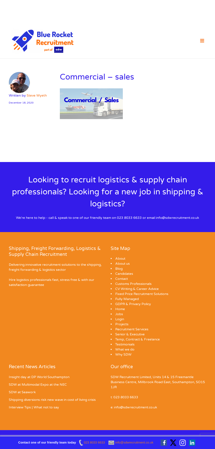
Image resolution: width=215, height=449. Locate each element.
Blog (119, 269)
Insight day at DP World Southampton (39, 377)
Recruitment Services (131, 329)
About (120, 258)
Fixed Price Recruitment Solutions (141, 294)
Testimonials (125, 344)
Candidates (124, 274)
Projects (121, 324)
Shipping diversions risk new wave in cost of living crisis (52, 400)
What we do (124, 349)
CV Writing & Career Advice (137, 289)
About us (122, 264)
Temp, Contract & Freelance (137, 339)
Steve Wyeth (37, 95)
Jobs (119, 314)
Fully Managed (127, 299)
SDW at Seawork (22, 392)
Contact (121, 279)
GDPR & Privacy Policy (133, 304)
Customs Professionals (133, 284)
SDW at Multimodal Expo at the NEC (38, 385)
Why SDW (123, 354)
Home (120, 309)
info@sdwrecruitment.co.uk (177, 218)
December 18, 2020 (21, 102)
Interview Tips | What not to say (34, 407)
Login (119, 319)
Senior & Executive (130, 334)
